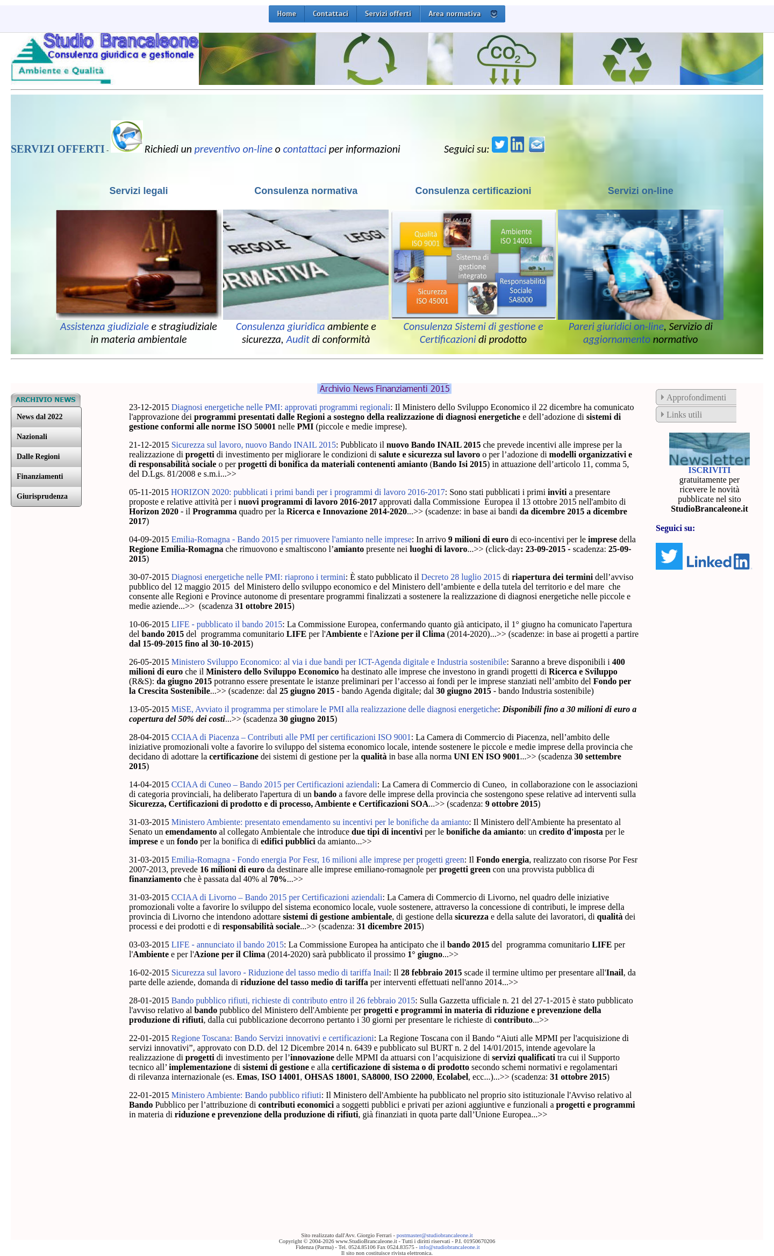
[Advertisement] (255, 1162)
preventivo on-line (234, 148)
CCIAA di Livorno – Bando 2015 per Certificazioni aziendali (277, 897)
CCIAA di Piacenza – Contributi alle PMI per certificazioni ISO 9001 (291, 737)
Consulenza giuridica (280, 326)
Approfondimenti (696, 397)
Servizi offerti (388, 13)
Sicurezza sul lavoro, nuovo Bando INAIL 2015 (253, 444)
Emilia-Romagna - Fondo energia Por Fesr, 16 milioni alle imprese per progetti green (317, 859)
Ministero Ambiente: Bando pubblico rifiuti (246, 1095)
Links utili (684, 414)
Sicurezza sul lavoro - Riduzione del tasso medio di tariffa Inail (280, 972)
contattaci (304, 148)
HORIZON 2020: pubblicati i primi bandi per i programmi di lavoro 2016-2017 (308, 492)
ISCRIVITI (709, 470)
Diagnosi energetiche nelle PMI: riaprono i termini (258, 577)
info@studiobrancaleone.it (449, 1247)
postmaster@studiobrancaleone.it (435, 1235)
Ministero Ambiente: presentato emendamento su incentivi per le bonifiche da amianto (320, 822)
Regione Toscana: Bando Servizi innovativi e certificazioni (272, 1038)
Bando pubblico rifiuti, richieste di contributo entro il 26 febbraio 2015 (293, 1000)
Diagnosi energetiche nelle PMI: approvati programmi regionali (281, 407)
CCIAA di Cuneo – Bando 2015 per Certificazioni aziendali (274, 784)
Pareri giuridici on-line (616, 326)
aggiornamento (616, 339)
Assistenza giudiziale (104, 326)
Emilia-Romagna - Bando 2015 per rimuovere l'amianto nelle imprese (291, 539)
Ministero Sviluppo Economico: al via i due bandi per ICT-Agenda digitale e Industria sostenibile (339, 661)
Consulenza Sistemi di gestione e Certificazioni (473, 333)
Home (286, 13)
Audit (297, 339)
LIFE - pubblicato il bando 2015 (227, 624)
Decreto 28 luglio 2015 (461, 577)
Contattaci (330, 13)
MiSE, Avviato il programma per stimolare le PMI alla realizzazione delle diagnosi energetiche (334, 709)
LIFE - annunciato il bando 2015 (227, 944)
